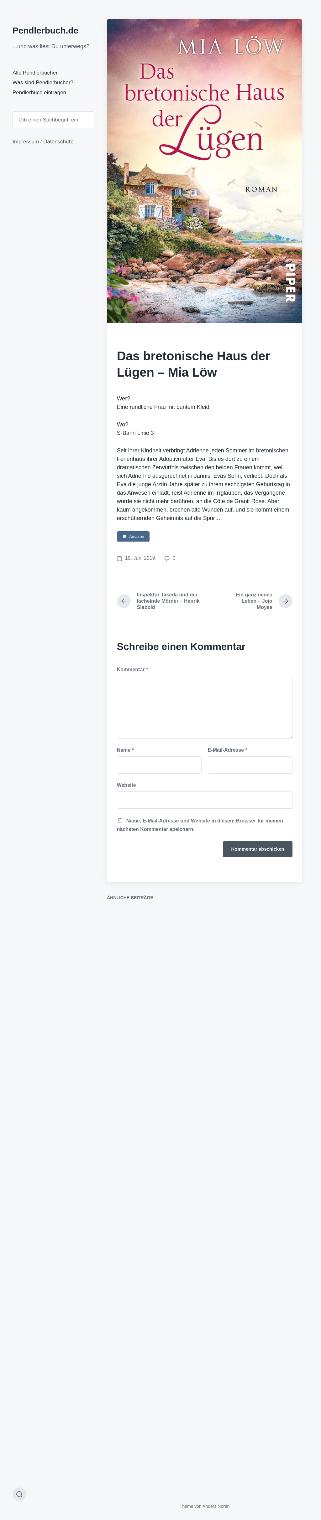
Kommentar (132, 670)
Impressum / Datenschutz (43, 142)
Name (125, 750)
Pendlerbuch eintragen (39, 92)
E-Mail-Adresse (227, 750)
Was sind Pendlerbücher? (43, 82)
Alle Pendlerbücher (35, 73)
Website (126, 785)
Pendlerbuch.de (45, 30)
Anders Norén (216, 1507)
